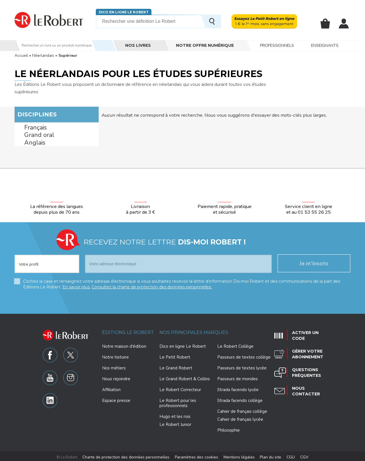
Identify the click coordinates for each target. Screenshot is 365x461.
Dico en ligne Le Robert (124, 12)
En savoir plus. (76, 285)
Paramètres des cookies (197, 455)
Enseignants (324, 45)
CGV (295, 455)
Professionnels (277, 45)
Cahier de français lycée (240, 418)
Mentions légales (235, 455)
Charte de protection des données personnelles (132, 455)
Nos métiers (114, 366)
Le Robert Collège (235, 345)
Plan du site (264, 455)
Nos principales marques (193, 331)
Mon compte (343, 23)
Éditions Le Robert (128, 331)
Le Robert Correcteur (180, 388)
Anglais (31, 142)
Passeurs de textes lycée (242, 366)
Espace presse (116, 399)
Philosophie (228, 429)
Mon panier (325, 23)
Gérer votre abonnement (306, 350)
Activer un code (303, 332)
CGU (283, 455)
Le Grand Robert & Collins (184, 377)
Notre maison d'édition (124, 345)
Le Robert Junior (175, 423)
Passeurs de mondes (237, 377)
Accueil (21, 55)
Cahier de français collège (242, 410)
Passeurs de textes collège (244, 356)
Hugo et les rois (174, 415)
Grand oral (34, 135)
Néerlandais (43, 55)
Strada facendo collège (240, 399)
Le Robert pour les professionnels (177, 401)
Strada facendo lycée (238, 388)
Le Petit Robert (174, 356)
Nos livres (138, 45)
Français (32, 128)
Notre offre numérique (205, 45)
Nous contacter (304, 384)
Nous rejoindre (116, 377)
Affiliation (111, 388)
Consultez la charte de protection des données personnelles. (152, 285)
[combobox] (47, 259)
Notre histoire (115, 356)
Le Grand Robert (175, 366)
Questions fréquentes (305, 367)
